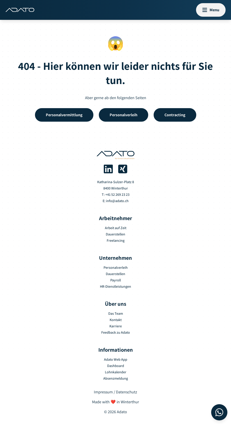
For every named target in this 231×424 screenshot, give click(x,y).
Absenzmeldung (115, 378)
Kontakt (116, 319)
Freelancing (116, 240)
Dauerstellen (115, 234)
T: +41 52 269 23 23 (115, 194)
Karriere (115, 326)
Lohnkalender (115, 372)
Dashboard (115, 365)
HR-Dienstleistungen (115, 286)
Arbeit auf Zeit (115, 228)
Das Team (115, 313)
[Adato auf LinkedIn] (108, 168)
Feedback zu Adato (115, 332)
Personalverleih (116, 267)
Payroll (115, 280)
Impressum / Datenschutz (115, 391)
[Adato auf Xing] (122, 168)
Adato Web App (115, 359)
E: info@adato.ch (116, 200)
